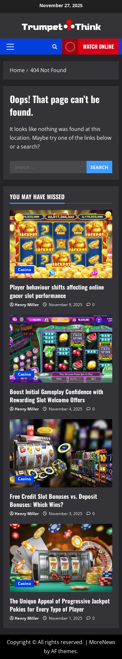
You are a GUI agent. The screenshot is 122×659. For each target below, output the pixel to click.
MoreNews (102, 642)
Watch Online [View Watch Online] (88, 47)
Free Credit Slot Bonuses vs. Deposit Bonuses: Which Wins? (53, 500)
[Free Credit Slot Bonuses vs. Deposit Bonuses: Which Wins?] (61, 453)
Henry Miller (27, 304)
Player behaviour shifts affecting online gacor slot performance (57, 291)
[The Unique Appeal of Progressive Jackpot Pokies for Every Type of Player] (61, 558)
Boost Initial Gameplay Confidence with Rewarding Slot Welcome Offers (56, 395)
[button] (10, 47)
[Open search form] (54, 46)
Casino (24, 269)
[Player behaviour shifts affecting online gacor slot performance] (61, 244)
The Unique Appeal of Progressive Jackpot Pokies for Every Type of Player (60, 605)
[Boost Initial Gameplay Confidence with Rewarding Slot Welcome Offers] (61, 349)
